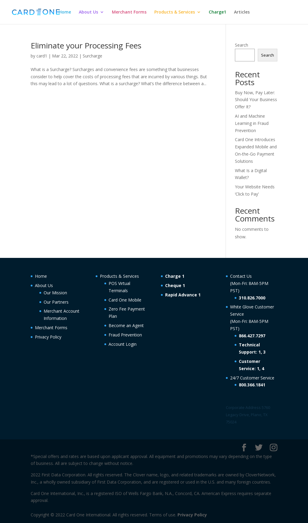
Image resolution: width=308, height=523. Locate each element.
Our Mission (55, 293)
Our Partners (56, 302)
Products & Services (174, 12)
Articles (242, 12)
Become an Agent (126, 325)
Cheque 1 (175, 285)
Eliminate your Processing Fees (86, 45)
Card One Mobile (125, 300)
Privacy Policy (48, 337)
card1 (41, 56)
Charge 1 (174, 276)
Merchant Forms (129, 12)
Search (241, 45)
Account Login (123, 344)
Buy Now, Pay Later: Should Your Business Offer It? (256, 100)
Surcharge (92, 56)
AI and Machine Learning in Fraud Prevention (252, 123)
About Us (88, 12)
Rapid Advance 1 (183, 295)
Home (65, 12)
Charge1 (217, 12)
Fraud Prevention (125, 335)
